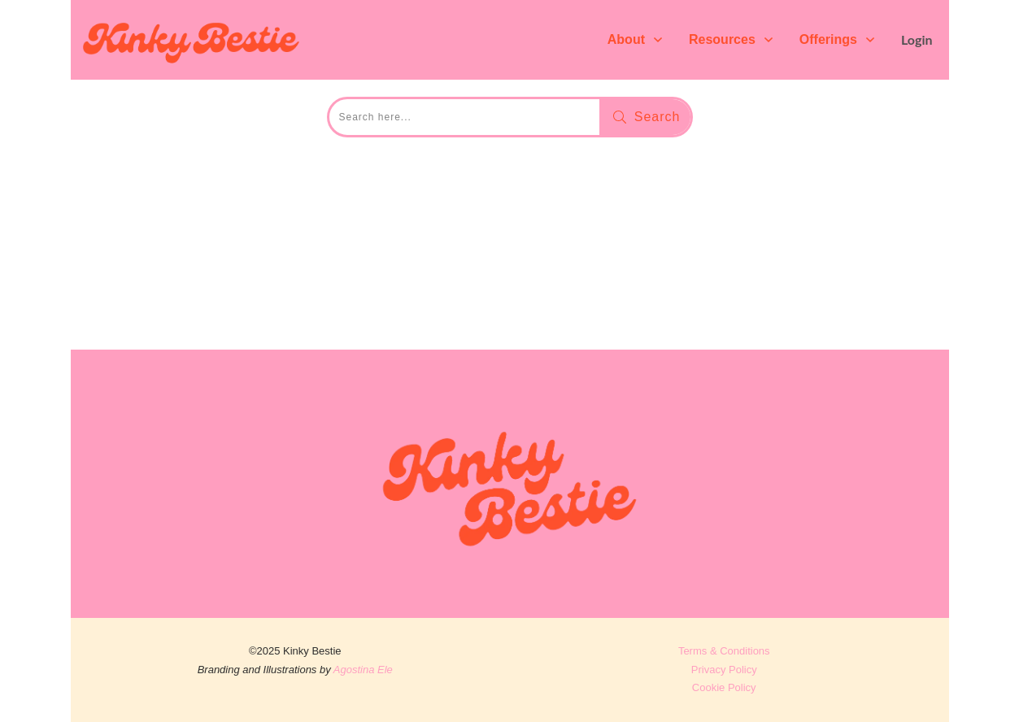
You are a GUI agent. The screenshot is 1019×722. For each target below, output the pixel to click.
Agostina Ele (363, 669)
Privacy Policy (724, 669)
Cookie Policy (724, 687)
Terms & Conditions (724, 651)
